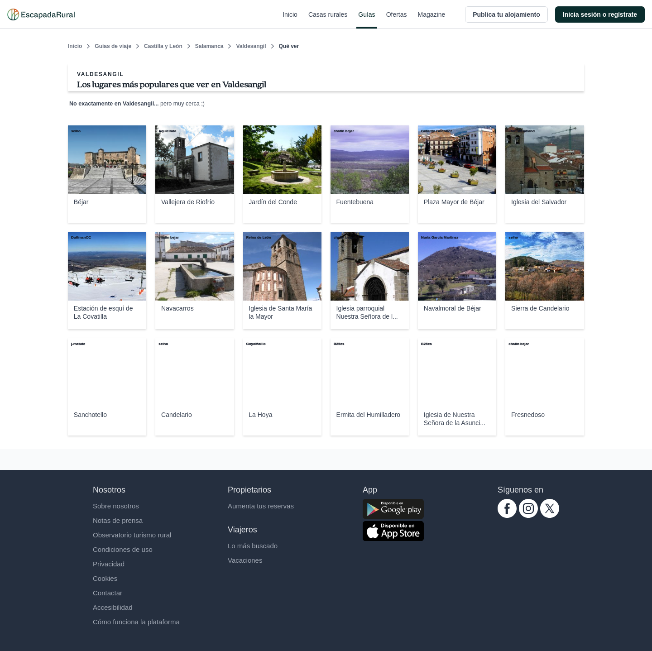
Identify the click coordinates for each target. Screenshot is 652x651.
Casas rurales (328, 20)
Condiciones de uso (123, 549)
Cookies (105, 578)
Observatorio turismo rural (132, 535)
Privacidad (109, 564)
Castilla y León (163, 46)
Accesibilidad (113, 607)
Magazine (431, 20)
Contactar (107, 593)
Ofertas (396, 20)
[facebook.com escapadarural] (507, 515)
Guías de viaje (113, 46)
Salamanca (209, 46)
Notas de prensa (118, 520)
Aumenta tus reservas (261, 506)
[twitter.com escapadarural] (549, 515)
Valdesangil (251, 46)
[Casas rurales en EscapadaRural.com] (41, 14)
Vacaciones (245, 560)
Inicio (290, 20)
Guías (366, 20)
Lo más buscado (253, 546)
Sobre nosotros (116, 506)
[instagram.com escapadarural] (528, 515)
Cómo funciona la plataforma (136, 622)
